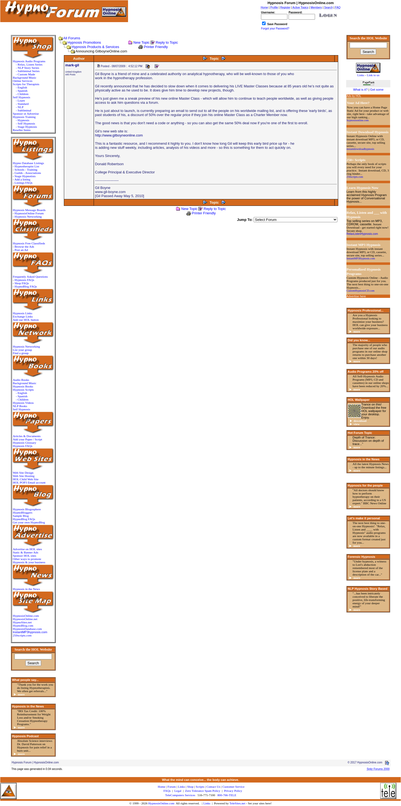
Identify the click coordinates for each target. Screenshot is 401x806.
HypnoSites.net (22, 622)
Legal (178, 790)
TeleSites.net (238, 803)
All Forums (71, 38)
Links (206, 803)
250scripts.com (22, 635)
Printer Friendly (156, 47)
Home (161, 786)
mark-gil (72, 65)
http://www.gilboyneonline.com (119, 135)
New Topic (141, 42)
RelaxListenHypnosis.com (362, 233)
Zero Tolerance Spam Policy (202, 790)
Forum (172, 786)
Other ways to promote (27, 559)
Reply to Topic (167, 42)
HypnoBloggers (22, 512)
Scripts (200, 786)
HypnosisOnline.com (161, 803)
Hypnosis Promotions (84, 42)
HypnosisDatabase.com (27, 628)
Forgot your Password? (275, 28)
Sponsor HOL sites (24, 555)
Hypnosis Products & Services (95, 47)
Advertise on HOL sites (27, 549)
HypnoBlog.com (23, 625)
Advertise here (356, 296)
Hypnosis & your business (29, 562)
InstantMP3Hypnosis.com (360, 258)
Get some (377, 89)
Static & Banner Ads (25, 552)
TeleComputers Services (180, 795)
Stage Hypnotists (24, 176)
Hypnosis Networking (28, 216)
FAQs (167, 790)
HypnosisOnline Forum (29, 213)
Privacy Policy (233, 790)
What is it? (360, 89)
